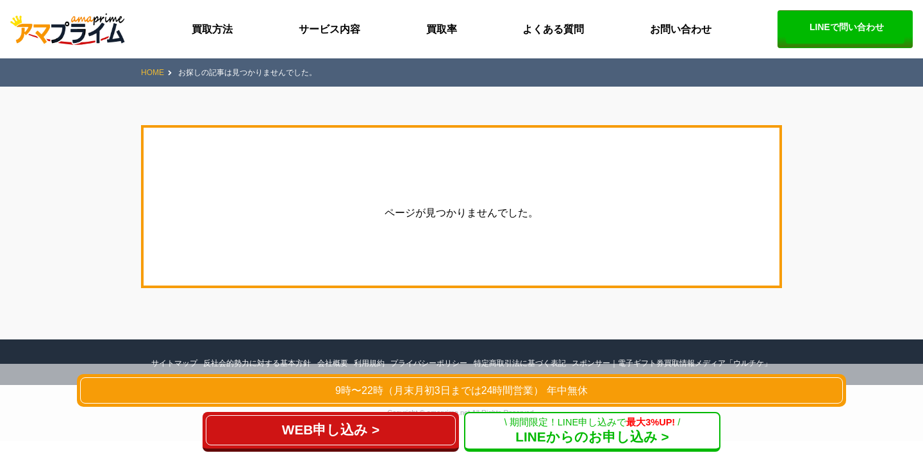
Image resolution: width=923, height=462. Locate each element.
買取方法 (212, 29)
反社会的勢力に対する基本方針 (257, 363)
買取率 (441, 29)
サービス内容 (329, 29)
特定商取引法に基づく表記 (520, 363)
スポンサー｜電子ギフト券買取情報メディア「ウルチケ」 (672, 363)
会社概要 (332, 363)
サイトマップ (174, 363)
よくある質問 (553, 29)
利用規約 (369, 363)
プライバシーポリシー (428, 363)
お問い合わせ (680, 29)
